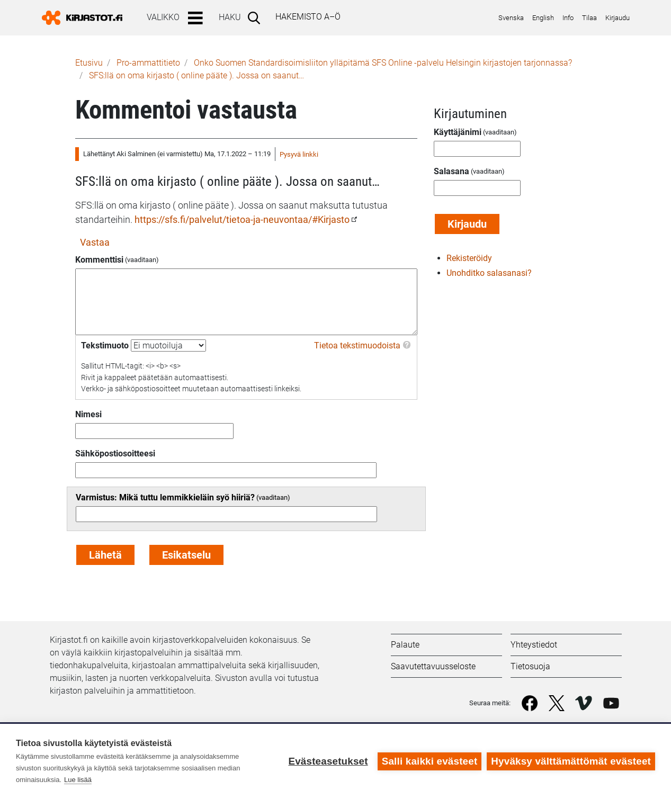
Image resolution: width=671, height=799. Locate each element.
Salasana (451, 171)
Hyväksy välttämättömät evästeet (571, 761)
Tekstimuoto (105, 345)
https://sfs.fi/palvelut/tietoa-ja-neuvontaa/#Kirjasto (242, 219)
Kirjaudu (617, 18)
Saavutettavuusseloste (433, 666)
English (543, 18)
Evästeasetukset (328, 761)
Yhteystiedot (534, 645)
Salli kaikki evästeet (430, 761)
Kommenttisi (99, 260)
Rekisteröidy (469, 258)
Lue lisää (78, 780)
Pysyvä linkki (299, 154)
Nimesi (88, 414)
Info (568, 18)
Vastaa (95, 242)
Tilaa (589, 18)
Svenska (511, 18)
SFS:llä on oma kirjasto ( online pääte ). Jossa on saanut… (196, 75)
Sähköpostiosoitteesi (115, 453)
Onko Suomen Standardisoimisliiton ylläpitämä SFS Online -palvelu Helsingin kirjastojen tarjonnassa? (383, 63)
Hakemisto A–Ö (308, 17)
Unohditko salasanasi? (489, 273)
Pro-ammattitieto (148, 63)
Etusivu (89, 63)
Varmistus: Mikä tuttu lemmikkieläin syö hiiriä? (165, 497)
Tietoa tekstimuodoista (357, 345)
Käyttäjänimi (457, 132)
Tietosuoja (530, 666)
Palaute (405, 645)
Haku (230, 17)
